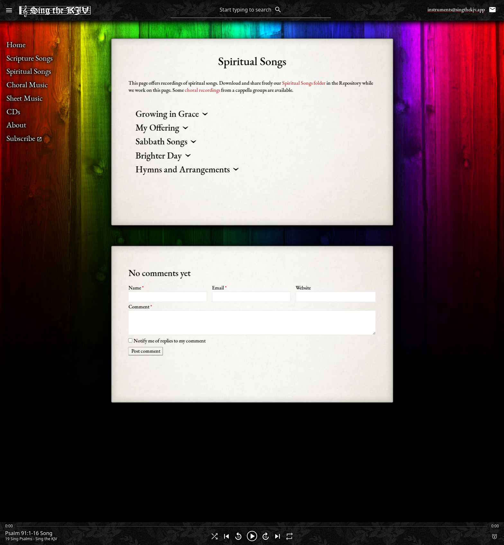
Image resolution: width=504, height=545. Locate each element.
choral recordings (202, 90)
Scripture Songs (29, 58)
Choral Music (27, 85)
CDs (13, 112)
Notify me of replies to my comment (166, 340)
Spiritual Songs (28, 71)
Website (336, 293)
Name (167, 293)
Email (251, 293)
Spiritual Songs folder (303, 83)
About (16, 125)
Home (15, 44)
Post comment (145, 351)
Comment (252, 319)
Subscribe (24, 138)
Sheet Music (24, 98)
